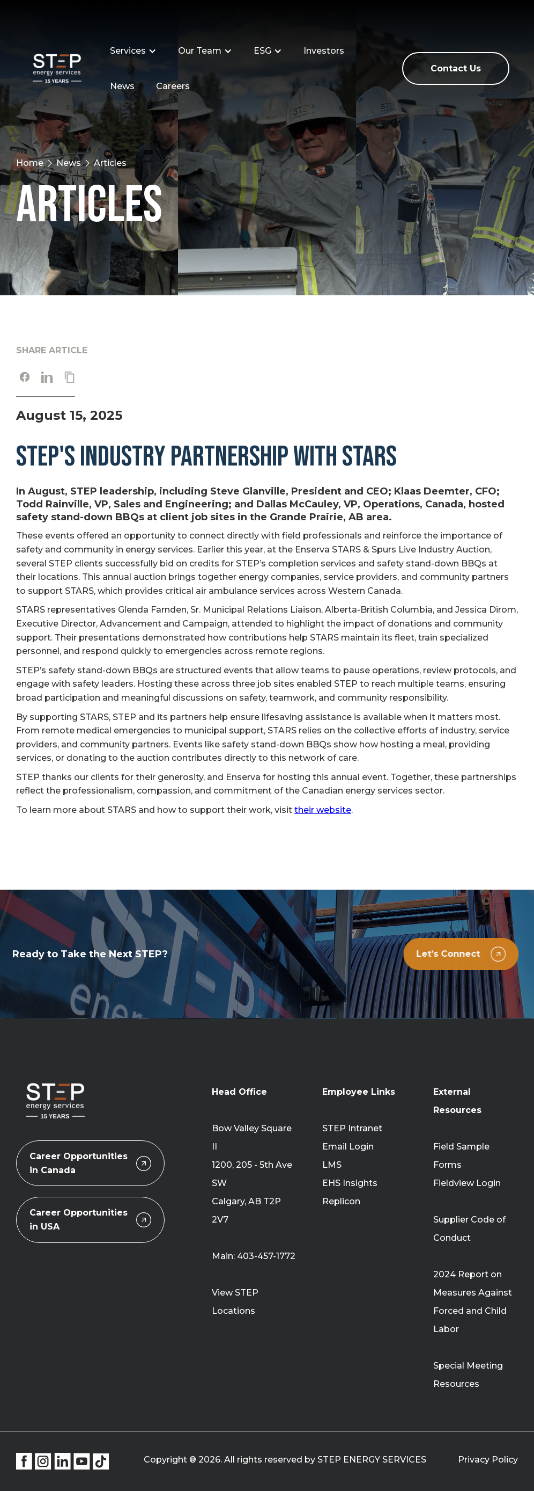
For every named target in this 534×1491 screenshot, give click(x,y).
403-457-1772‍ (266, 1256)
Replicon (341, 1201)
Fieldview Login (467, 1183)
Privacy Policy (488, 1459)
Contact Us (456, 68)
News (122, 86)
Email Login (348, 1146)
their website (322, 810)
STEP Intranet (352, 1128)
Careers (173, 86)
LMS (332, 1165)
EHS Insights (349, 1183)
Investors (323, 51)
